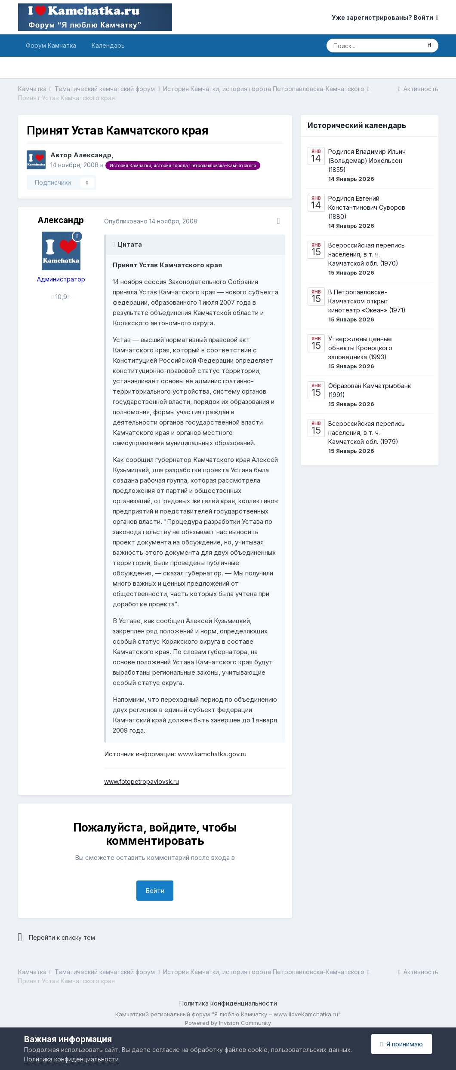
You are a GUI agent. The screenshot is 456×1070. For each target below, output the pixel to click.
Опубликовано (150, 221)
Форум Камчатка (51, 45)
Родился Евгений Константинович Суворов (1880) (366, 207)
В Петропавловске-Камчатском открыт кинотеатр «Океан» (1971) (367, 301)
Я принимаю (401, 1044)
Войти (154, 891)
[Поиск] (374, 45)
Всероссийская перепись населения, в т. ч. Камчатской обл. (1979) (366, 432)
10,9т (60, 296)
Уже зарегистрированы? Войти (385, 17)
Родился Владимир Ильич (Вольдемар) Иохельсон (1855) (367, 160)
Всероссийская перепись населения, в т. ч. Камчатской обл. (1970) (366, 254)
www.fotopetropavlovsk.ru (141, 781)
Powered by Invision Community (228, 1022)
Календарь (108, 45)
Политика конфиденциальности (228, 1003)
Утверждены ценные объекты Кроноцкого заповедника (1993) (360, 348)
